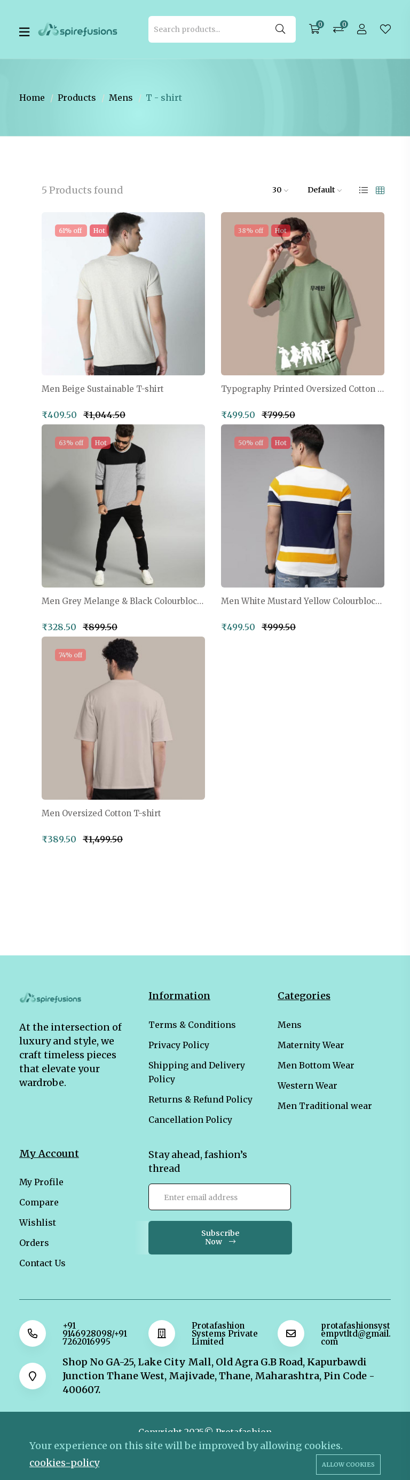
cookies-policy (64, 1463)
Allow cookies (348, 1464)
